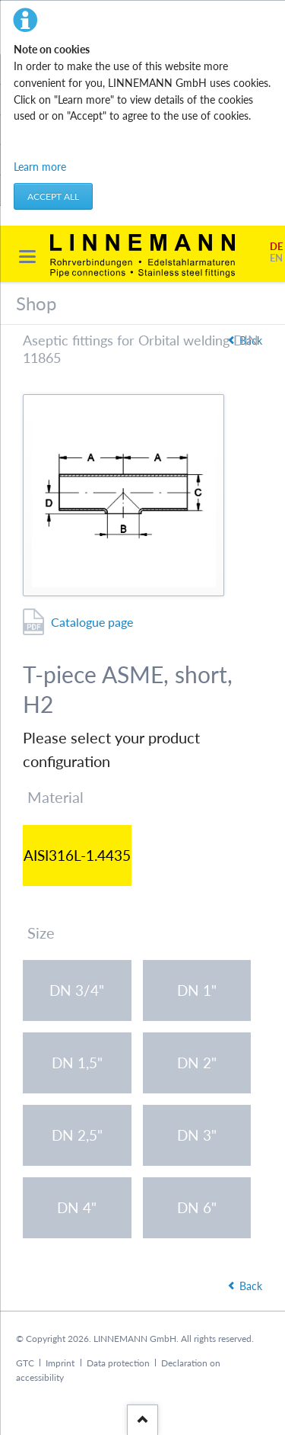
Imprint (60, 1363)
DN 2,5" (77, 1135)
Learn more (40, 166)
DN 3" (197, 1135)
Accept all (53, 196)
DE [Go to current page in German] (276, 246)
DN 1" (197, 990)
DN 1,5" (77, 1062)
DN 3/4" (76, 990)
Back (250, 1285)
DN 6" (197, 1207)
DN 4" (77, 1207)
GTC (25, 1363)
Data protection (118, 1363)
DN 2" (197, 1062)
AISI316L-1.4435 (77, 855)
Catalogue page (92, 622)
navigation (27, 256)
